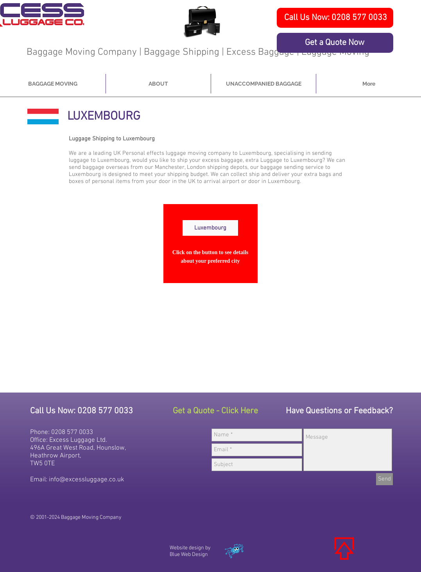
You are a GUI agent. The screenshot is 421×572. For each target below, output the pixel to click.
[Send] (384, 479)
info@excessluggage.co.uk (86, 480)
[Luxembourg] (210, 228)
